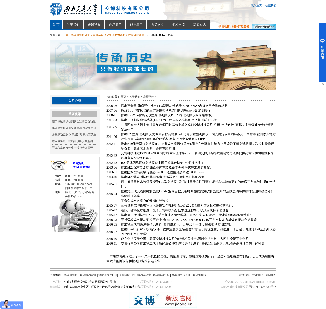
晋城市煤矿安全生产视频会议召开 (72, 147)
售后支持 (157, 24)
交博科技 (124, 275)
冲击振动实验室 (141, 275)
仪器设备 (94, 24)
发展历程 (148, 96)
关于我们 (73, 24)
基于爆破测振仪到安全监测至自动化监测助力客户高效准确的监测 (105, 35)
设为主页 (256, 5)
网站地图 (270, 275)
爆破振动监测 (88, 275)
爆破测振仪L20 (107, 275)
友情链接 (244, 275)
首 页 (56, 24)
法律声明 (257, 275)
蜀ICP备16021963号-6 (262, 286)
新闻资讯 (199, 24)
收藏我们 (270, 5)
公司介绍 (74, 100)
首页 (123, 96)
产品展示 (115, 24)
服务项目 (136, 24)
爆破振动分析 (161, 275)
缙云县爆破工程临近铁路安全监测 (72, 141)
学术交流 (178, 24)
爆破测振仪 (71, 275)
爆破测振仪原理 (181, 275)
